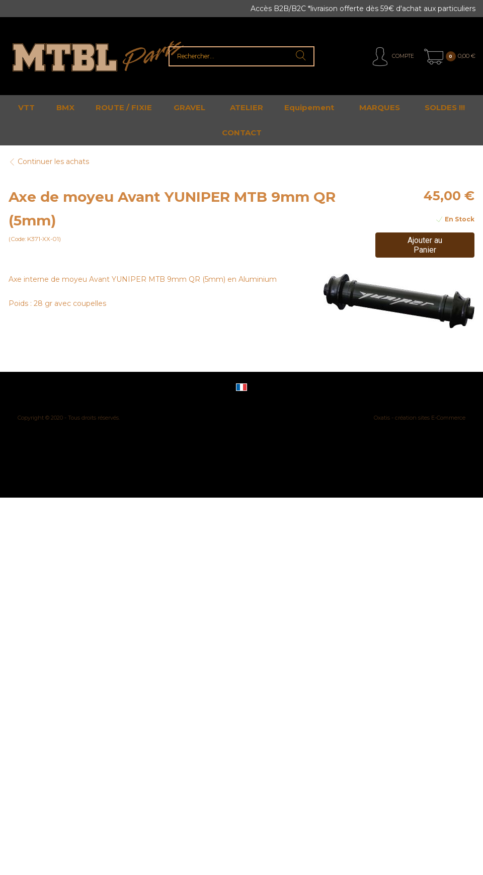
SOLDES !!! (445, 107)
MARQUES (379, 107)
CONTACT (242, 132)
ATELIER (246, 107)
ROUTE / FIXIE (124, 107)
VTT (26, 107)
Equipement (309, 107)
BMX (65, 107)
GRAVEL (189, 107)
